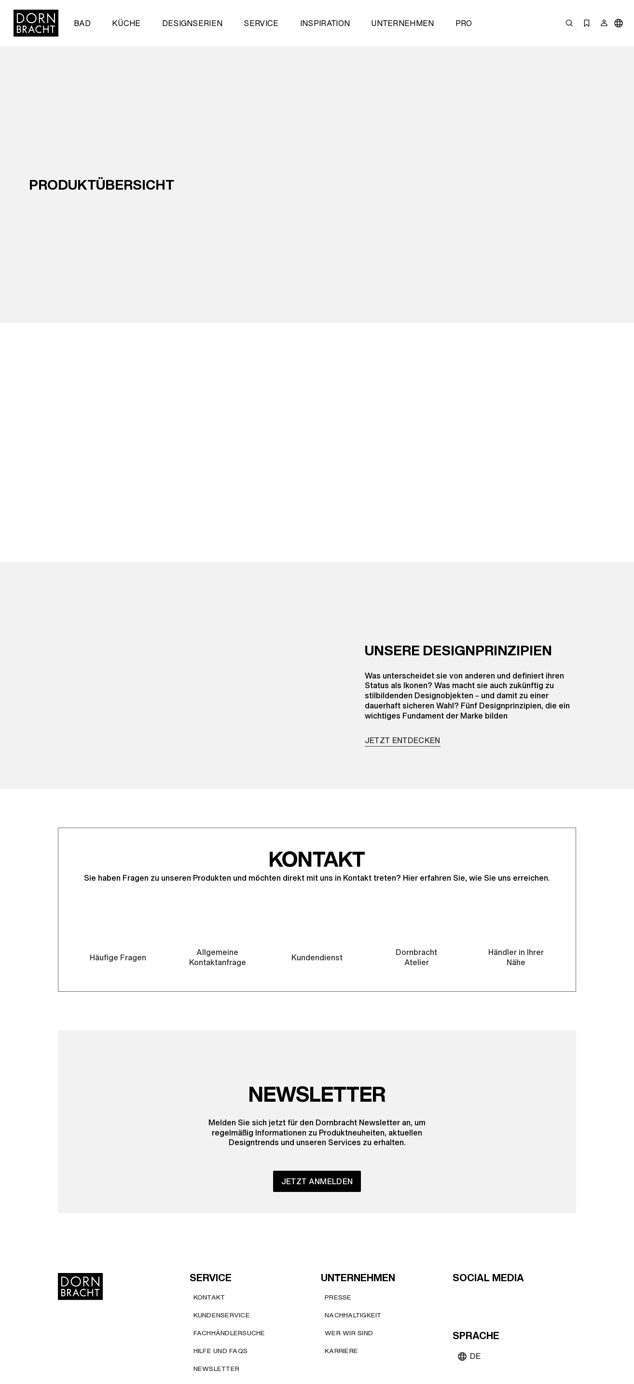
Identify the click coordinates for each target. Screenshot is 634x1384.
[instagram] (478, 1228)
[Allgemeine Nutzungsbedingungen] (253, 1346)
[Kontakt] (209, 1227)
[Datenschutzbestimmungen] (242, 1367)
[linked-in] (531, 1228)
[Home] (36, 23)
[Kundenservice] (221, 1245)
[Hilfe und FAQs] (220, 1280)
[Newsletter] (216, 1298)
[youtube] (461, 1228)
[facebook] (513, 1228)
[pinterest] (496, 1228)
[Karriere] (341, 1280)
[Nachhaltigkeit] (353, 1245)
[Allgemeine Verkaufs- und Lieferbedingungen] (414, 1346)
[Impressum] (532, 1346)
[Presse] (338, 1227)
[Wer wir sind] (349, 1263)
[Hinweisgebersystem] (344, 1367)
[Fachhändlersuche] (229, 1263)
